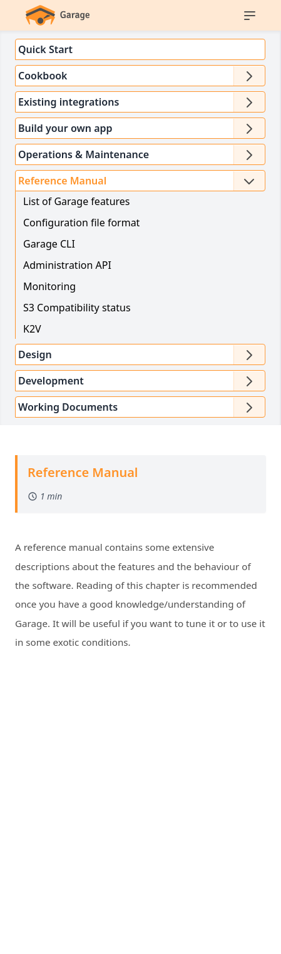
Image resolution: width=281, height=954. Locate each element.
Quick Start (45, 49)
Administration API (67, 265)
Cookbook (43, 76)
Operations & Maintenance (83, 154)
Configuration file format (81, 222)
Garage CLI (49, 244)
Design (35, 354)
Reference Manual (62, 181)
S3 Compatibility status (77, 307)
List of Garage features (76, 201)
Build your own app (65, 128)
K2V (32, 329)
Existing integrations (68, 102)
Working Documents (68, 407)
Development (51, 381)
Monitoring (49, 286)
